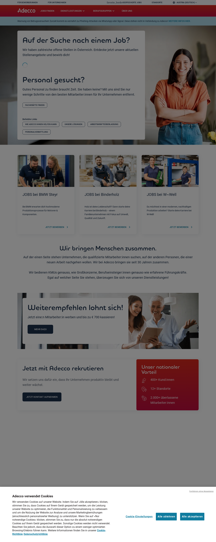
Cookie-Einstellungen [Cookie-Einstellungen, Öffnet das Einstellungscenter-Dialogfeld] (139, 520)
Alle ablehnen (166, 520)
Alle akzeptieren (192, 520)
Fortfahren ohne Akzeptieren (201, 495)
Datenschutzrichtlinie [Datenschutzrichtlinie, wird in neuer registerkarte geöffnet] (36, 538)
